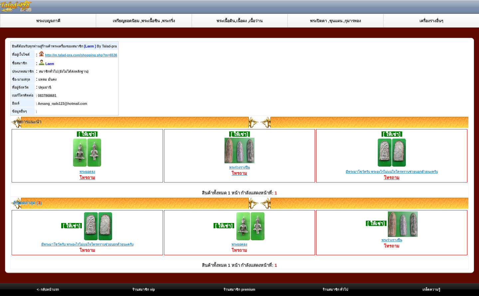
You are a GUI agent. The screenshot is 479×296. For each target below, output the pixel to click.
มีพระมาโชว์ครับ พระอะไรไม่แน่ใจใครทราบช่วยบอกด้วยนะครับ (392, 172)
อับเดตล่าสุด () (27, 202)
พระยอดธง (87, 172)
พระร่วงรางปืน (239, 168)
